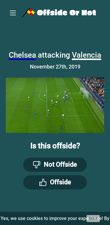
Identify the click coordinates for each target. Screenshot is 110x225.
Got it (93, 218)
